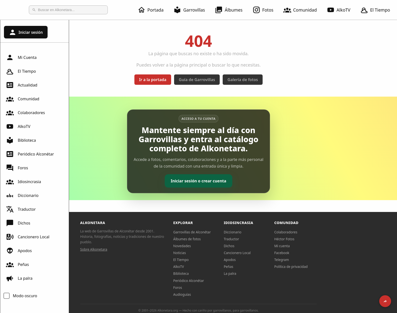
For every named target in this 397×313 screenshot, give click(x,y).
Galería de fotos (277, 79)
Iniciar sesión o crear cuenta (233, 181)
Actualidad (21, 85)
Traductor (21, 209)
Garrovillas (192, 10)
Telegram (316, 259)
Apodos (19, 251)
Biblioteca (21, 140)
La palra (19, 278)
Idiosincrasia (23, 182)
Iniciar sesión (26, 32)
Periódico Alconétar (30, 154)
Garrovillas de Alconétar (226, 232)
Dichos (18, 223)
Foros (17, 168)
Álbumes (231, 10)
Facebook (316, 252)
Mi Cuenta (21, 57)
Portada (153, 10)
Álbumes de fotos (221, 239)
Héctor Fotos (319, 239)
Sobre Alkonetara (128, 249)
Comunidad (303, 10)
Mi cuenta (316, 245)
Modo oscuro (25, 295)
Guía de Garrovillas (231, 79)
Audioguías (217, 294)
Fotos (265, 10)
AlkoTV (341, 10)
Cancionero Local (27, 237)
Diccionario (22, 195)
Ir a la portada (187, 79)
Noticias (214, 252)
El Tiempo (21, 71)
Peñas (17, 264)
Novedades (216, 245)
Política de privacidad (325, 266)
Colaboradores (25, 113)
